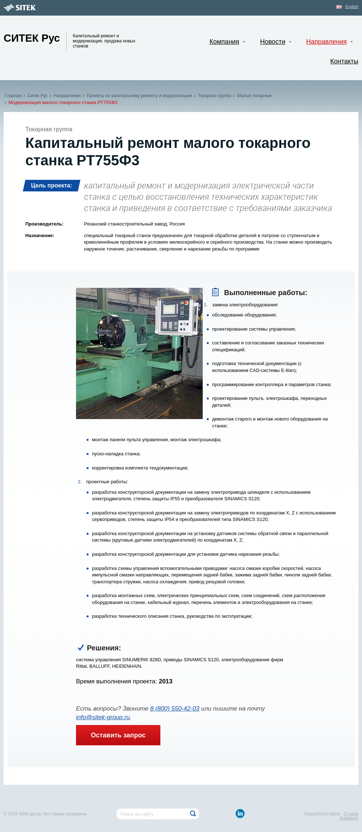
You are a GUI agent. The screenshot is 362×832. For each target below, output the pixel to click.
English (351, 6)
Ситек (32, 38)
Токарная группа (214, 95)
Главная (13, 95)
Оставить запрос (118, 735)
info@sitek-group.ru (103, 717)
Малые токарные (254, 95)
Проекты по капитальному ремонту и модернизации (139, 95)
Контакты (344, 61)
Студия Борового (349, 816)
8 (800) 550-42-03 (174, 708)
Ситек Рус (37, 95)
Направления (67, 95)
